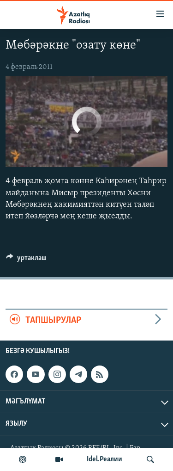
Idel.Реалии (104, 459)
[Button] (26, 260)
